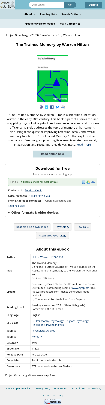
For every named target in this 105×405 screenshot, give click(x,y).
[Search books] (46, 5)
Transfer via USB (40, 195)
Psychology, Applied (43, 330)
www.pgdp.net (80, 288)
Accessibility (94, 388)
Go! (70, 4)
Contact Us (49, 395)
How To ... (83, 227)
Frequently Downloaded (40, 23)
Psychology (62, 227)
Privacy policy (43, 388)
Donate (93, 4)
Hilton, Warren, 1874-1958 (47, 257)
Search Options (71, 14)
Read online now (52, 154)
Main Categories (70, 23)
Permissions (60, 388)
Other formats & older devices (35, 212)
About (29, 14)
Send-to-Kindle (33, 190)
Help (60, 395)
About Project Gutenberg (19, 388)
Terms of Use (77, 388)
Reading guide (16, 205)
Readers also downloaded (32, 227)
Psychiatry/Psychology (52, 235)
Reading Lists (48, 14)
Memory (37, 336)
